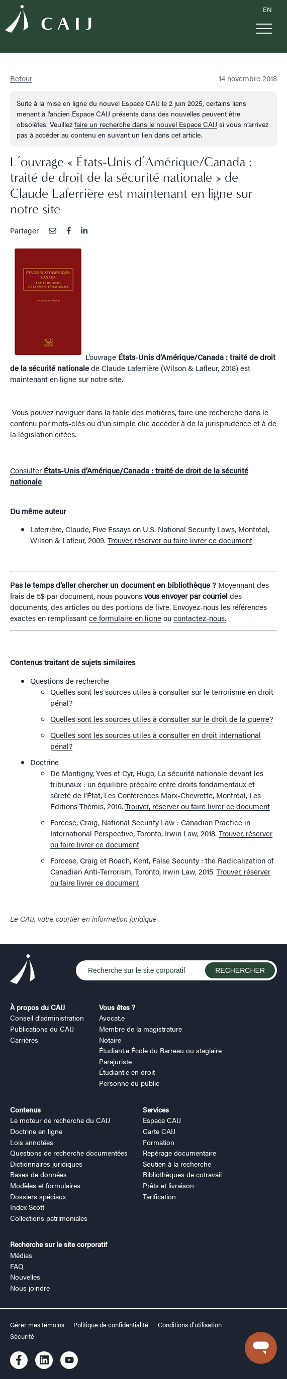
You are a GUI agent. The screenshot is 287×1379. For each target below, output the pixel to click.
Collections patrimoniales (48, 1218)
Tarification (159, 1196)
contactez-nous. (199, 617)
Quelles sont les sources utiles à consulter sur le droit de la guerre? (161, 718)
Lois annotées (31, 1142)
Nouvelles (25, 1277)
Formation (158, 1142)
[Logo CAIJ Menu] (48, 20)
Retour (21, 78)
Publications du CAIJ (42, 1029)
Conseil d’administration (47, 1018)
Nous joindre (30, 1288)
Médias (21, 1255)
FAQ (17, 1266)
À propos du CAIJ (37, 1007)
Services (156, 1109)
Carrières (24, 1040)
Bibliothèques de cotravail (182, 1174)
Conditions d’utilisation (190, 1324)
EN (267, 9)
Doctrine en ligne (36, 1131)
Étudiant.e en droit (127, 1072)
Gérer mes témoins (38, 1324)
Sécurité (22, 1336)
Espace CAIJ (162, 1120)
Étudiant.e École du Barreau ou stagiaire (160, 1050)
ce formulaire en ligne (125, 617)
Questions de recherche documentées (69, 1153)
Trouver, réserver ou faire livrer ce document (180, 540)
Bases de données (38, 1174)
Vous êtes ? (117, 1007)
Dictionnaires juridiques (46, 1164)
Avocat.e (112, 1018)
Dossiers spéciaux (38, 1196)
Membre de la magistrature (140, 1029)
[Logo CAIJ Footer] (22, 970)
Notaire (110, 1040)
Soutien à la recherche (177, 1164)
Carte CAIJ (159, 1131)
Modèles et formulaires (45, 1185)
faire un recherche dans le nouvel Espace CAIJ (145, 124)
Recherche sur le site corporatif (58, 1244)
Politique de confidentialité (110, 1324)
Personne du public (129, 1083)
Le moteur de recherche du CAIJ (60, 1120)
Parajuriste (115, 1061)
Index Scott (27, 1207)
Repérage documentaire (179, 1153)
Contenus (25, 1109)
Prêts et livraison (168, 1185)
